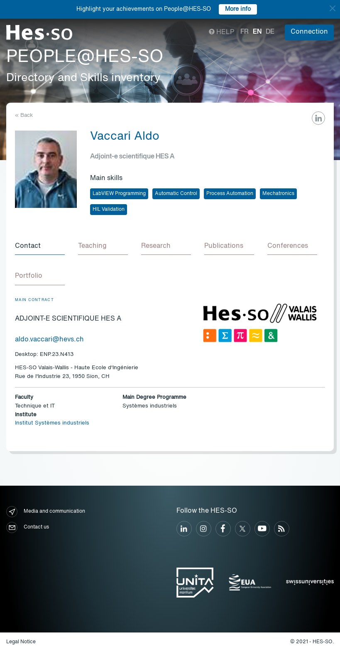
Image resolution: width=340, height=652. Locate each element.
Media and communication (45, 511)
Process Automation (229, 193)
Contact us (27, 527)
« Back (24, 115)
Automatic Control (176, 193)
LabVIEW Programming (119, 193)
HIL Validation (109, 209)
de (270, 32)
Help (221, 32)
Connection (309, 32)
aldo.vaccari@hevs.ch (49, 339)
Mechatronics (278, 193)
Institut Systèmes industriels (52, 423)
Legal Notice (21, 642)
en (257, 32)
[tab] (40, 246)
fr (244, 32)
